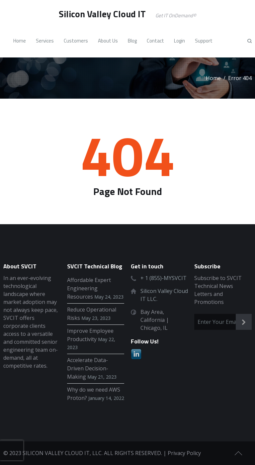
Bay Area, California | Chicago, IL (154, 319)
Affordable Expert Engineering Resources (89, 288)
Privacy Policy (184, 453)
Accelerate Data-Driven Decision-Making (87, 368)
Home (213, 78)
